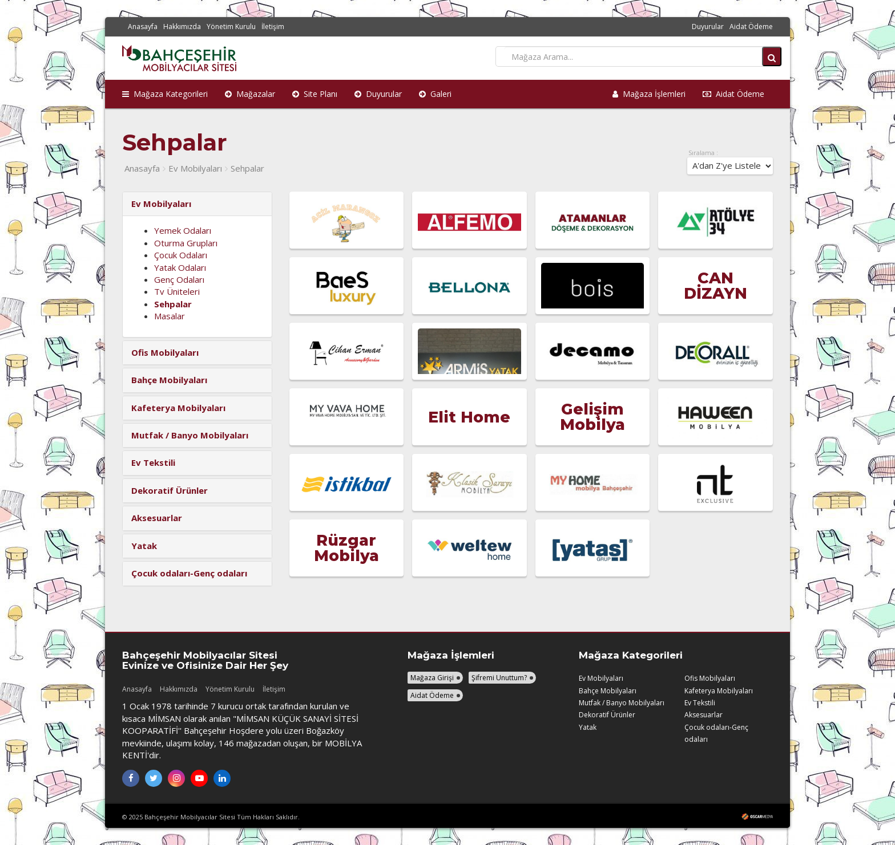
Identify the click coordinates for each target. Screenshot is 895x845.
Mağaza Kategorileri (165, 93)
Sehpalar (247, 168)
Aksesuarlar (703, 715)
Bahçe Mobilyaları (607, 691)
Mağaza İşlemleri (649, 93)
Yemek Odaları (182, 230)
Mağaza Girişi (432, 677)
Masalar (169, 316)
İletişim (272, 26)
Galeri (435, 93)
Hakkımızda (182, 26)
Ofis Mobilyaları (709, 678)
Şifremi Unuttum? (499, 677)
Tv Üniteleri (177, 291)
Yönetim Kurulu (231, 26)
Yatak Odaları (180, 267)
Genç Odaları (179, 279)
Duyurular (708, 26)
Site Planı (314, 93)
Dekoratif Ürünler (607, 715)
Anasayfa (143, 26)
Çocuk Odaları (180, 255)
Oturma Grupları (185, 243)
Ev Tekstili (699, 703)
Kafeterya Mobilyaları (718, 691)
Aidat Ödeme (751, 26)
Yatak (587, 727)
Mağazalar (250, 93)
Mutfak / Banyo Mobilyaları (621, 703)
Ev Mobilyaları (195, 168)
